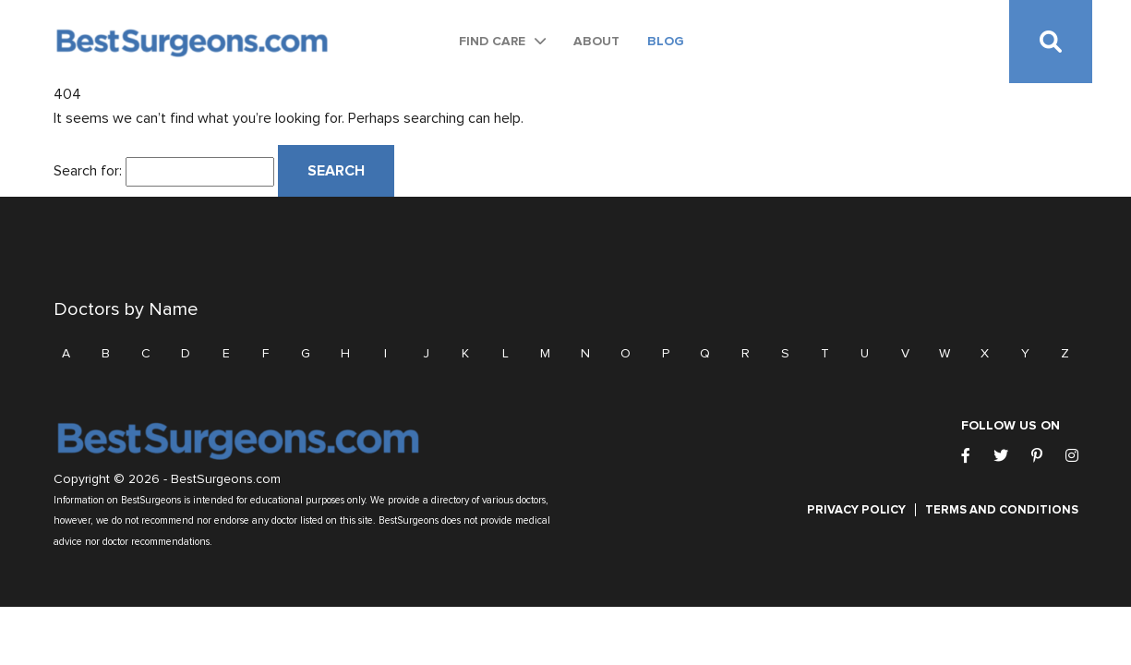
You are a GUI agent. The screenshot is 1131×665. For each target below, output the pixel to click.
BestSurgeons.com (226, 479)
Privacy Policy (856, 509)
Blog (665, 41)
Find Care (492, 41)
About (596, 41)
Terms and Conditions (1001, 509)
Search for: (88, 171)
